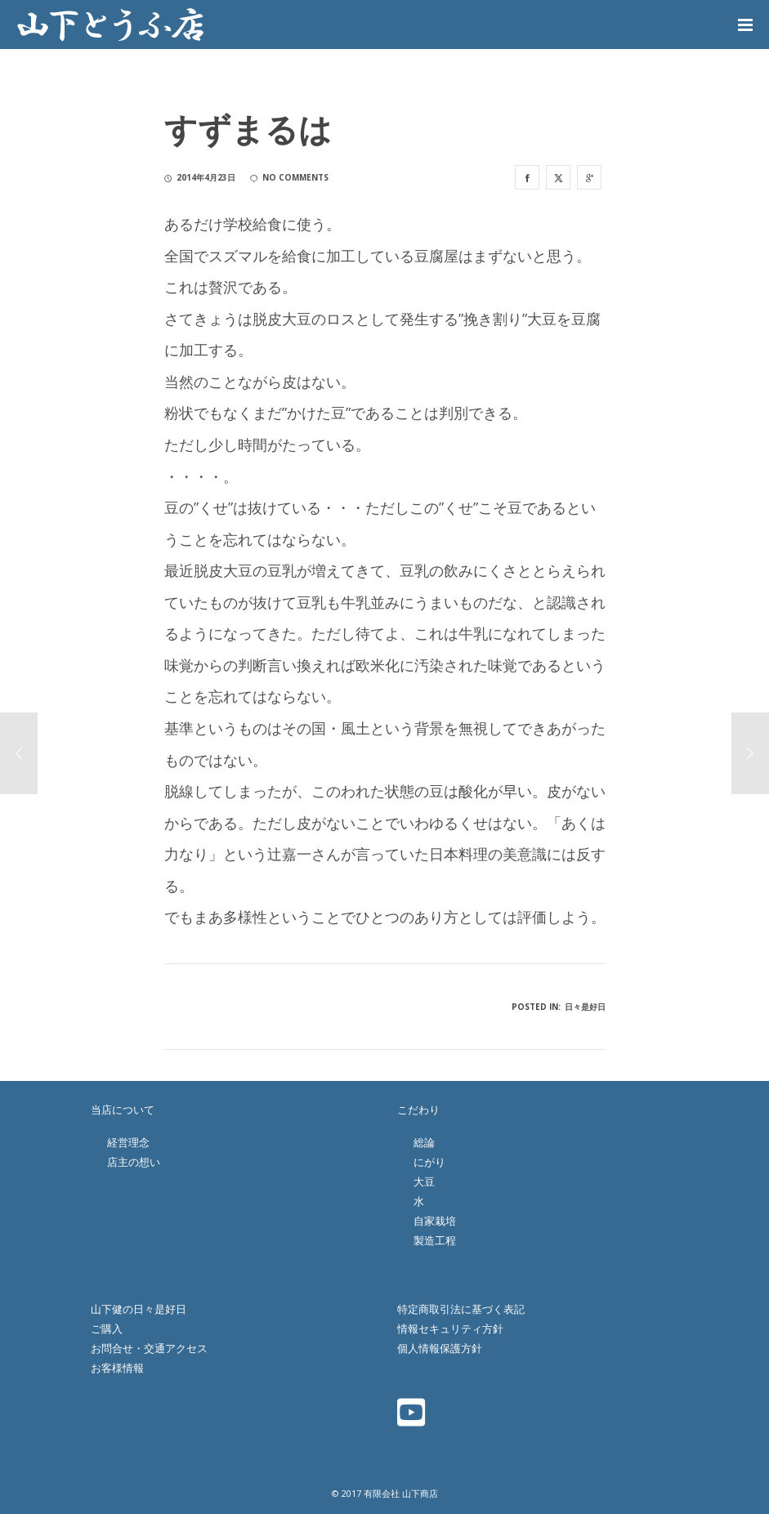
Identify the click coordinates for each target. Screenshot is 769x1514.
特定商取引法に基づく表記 (461, 1309)
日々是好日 (585, 1006)
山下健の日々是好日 (138, 1309)
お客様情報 (117, 1367)
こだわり (418, 1109)
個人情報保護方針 (439, 1348)
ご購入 (107, 1328)
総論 (424, 1142)
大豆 (424, 1181)
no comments (289, 177)
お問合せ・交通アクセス (149, 1348)
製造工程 (435, 1240)
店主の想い (133, 1161)
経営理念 (128, 1142)
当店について (122, 1109)
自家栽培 (435, 1220)
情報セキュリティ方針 (450, 1328)
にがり (429, 1161)
